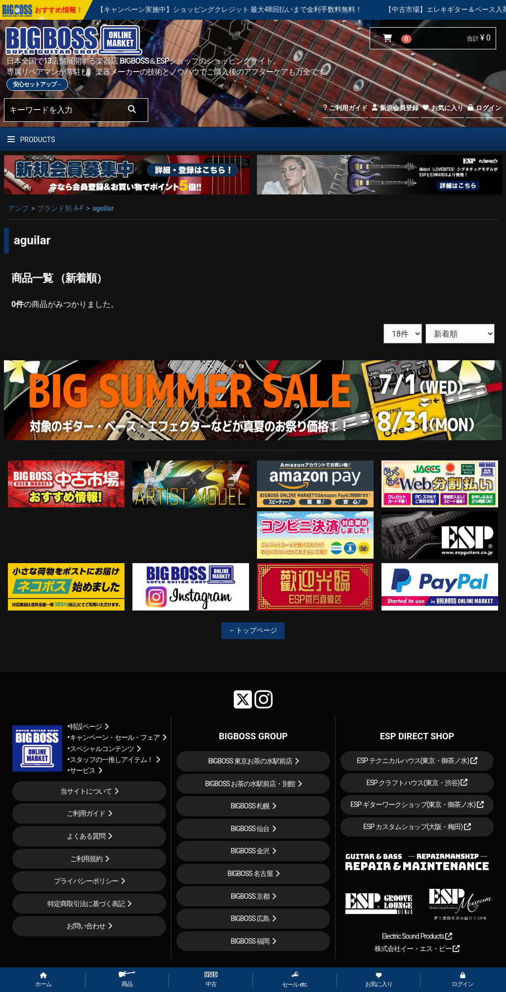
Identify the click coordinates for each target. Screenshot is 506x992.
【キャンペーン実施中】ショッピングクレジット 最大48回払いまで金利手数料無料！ (255, 9)
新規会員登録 (395, 108)
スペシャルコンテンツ (102, 748)
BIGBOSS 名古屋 (250, 874)
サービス (82, 770)
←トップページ (253, 630)
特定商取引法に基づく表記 (86, 904)
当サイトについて (86, 791)
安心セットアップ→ (37, 84)
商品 (127, 979)
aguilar (103, 208)
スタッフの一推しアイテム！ (111, 759)
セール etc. (294, 979)
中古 (211, 980)
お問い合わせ (86, 926)
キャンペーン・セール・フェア (115, 737)
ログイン (484, 108)
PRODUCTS (31, 140)
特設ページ (86, 726)
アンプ (18, 208)
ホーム (43, 980)
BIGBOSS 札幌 (250, 806)
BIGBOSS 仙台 (250, 829)
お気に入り (442, 108)
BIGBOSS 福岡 (250, 941)
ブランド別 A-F (60, 208)
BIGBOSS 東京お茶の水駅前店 (250, 761)
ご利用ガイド (345, 108)
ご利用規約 (86, 859)
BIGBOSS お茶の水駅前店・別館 (250, 784)
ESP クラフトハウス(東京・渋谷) (416, 783)
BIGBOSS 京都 (250, 896)
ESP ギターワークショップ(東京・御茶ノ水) (417, 804)
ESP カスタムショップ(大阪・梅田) (417, 827)
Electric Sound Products (417, 936)
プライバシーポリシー (86, 881)
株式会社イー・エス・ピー (417, 949)
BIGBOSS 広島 (250, 918)
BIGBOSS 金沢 (250, 851)
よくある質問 (86, 836)
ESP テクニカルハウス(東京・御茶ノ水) (417, 760)
